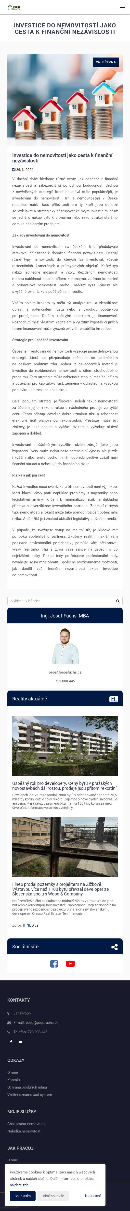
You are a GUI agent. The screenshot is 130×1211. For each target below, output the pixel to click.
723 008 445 (37, 1032)
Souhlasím (23, 1196)
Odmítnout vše (52, 1196)
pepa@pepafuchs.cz (42, 1022)
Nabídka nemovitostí (24, 1131)
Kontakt (13, 1080)
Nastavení (93, 1196)
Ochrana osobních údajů (27, 1087)
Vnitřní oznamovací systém (29, 1094)
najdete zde (19, 1185)
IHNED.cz (30, 925)
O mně (12, 1072)
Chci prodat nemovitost (26, 1124)
